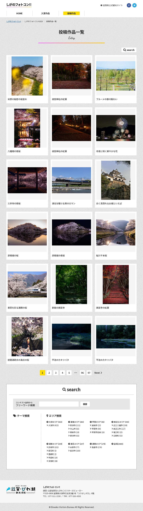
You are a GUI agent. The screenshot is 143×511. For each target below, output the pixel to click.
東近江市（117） (119, 428)
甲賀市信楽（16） (98, 432)
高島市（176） (97, 447)
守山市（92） (75, 428)
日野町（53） (118, 435)
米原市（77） (75, 447)
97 (89, 372)
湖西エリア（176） (99, 443)
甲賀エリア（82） (98, 422)
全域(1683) (118, 443)
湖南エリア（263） (77, 422)
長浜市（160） (75, 450)
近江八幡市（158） (120, 425)
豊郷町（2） (52, 454)
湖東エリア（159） (56, 443)
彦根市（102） (53, 447)
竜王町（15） (118, 432)
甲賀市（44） (96, 428)
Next (97, 372)
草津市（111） (75, 425)
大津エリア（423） (56, 422)
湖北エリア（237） (77, 443)
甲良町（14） (53, 457)
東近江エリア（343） (121, 422)
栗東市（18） (75, 432)
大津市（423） (53, 425)
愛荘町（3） (52, 450)
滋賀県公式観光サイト (113, 5)
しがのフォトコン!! (13, 21)
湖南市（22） (96, 425)
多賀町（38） (53, 461)
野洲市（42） (75, 435)
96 (82, 372)
